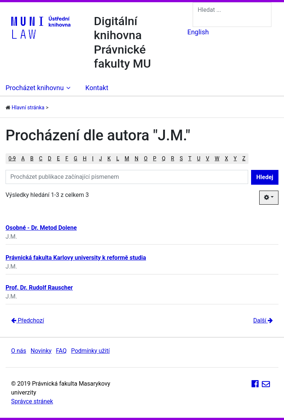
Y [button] (235, 158)
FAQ (61, 350)
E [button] (58, 158)
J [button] (100, 158)
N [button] (136, 158)
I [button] (93, 158)
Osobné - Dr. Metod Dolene (41, 227)
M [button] (127, 158)
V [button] (207, 158)
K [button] (109, 158)
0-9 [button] (12, 158)
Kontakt (96, 88)
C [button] (40, 158)
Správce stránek (32, 401)
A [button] (23, 158)
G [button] (76, 158)
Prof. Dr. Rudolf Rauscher (39, 287)
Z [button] (243, 158)
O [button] (146, 158)
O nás (18, 350)
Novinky (41, 350)
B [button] (32, 158)
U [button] (198, 158)
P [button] (154, 158)
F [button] (66, 158)
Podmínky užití (90, 350)
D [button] (49, 158)
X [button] (226, 158)
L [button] (117, 158)
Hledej (264, 177)
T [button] (189, 158)
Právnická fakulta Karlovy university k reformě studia (76, 257)
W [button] (217, 158)
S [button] (181, 158)
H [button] (85, 158)
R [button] (172, 158)
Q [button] (164, 158)
